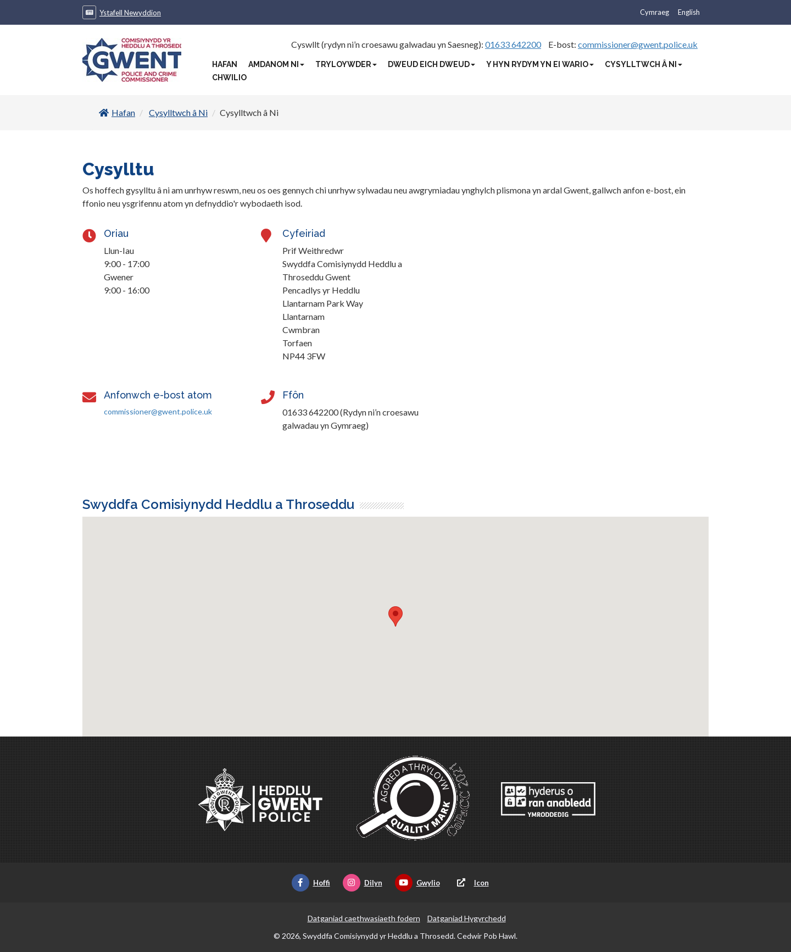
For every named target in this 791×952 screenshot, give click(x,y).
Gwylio (417, 882)
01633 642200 (513, 44)
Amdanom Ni (276, 64)
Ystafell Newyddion (130, 12)
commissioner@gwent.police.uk (638, 44)
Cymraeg (654, 12)
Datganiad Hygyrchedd (466, 918)
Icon (471, 882)
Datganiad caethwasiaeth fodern (364, 918)
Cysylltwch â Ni (643, 64)
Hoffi (311, 882)
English (689, 12)
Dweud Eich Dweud (431, 64)
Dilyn (362, 882)
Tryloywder (346, 64)
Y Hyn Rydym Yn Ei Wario (540, 64)
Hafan (224, 64)
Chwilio (229, 77)
